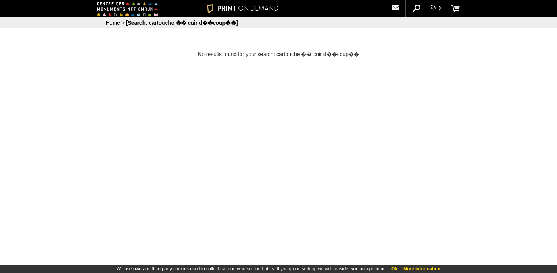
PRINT (242, 8)
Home (113, 23)
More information (421, 268)
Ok (394, 268)
